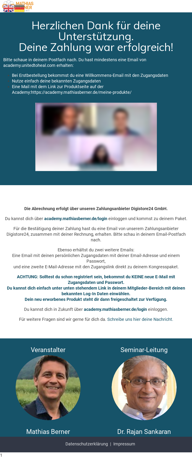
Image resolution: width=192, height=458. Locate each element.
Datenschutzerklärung (86, 443)
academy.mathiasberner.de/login (75, 218)
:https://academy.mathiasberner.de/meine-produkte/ (81, 92)
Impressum (124, 443)
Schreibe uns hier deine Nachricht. (140, 319)
